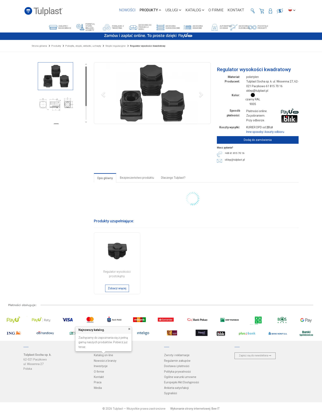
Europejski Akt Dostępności (181, 382)
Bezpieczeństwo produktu (137, 177)
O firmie (215, 10)
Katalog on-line (103, 355)
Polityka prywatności (177, 371)
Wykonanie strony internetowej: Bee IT (195, 408)
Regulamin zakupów (177, 360)
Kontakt (236, 10)
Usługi (173, 10)
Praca (97, 382)
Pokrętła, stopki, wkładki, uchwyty (83, 46)
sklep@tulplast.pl (235, 159)
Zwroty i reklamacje (177, 355)
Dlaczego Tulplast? (173, 177)
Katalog (194, 10)
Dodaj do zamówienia (258, 139)
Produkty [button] (150, 10)
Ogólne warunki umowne (180, 377)
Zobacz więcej (117, 288)
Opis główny (105, 178)
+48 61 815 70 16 (234, 153)
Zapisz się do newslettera (255, 355)
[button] (152, 93)
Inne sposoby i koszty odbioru (265, 131)
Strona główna (39, 46)
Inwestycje (101, 366)
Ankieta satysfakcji (176, 387)
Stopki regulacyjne (115, 46)
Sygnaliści (170, 393)
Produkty (56, 46)
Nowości (127, 10)
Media (98, 387)
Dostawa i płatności (176, 366)
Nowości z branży (105, 360)
